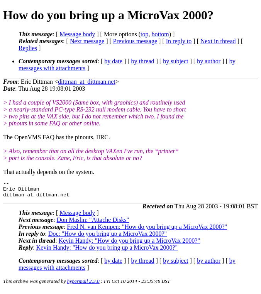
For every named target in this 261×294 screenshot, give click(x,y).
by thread (142, 61)
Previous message (135, 41)
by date (113, 61)
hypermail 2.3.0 (83, 284)
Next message (87, 41)
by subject (175, 61)
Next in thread (218, 41)
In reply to (179, 41)
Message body (77, 34)
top (144, 34)
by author (208, 61)
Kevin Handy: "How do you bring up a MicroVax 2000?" (129, 244)
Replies (28, 48)
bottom (160, 34)
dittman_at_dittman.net (86, 81)
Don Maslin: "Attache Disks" (93, 223)
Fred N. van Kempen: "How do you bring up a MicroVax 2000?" (147, 230)
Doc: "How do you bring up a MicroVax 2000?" (107, 237)
